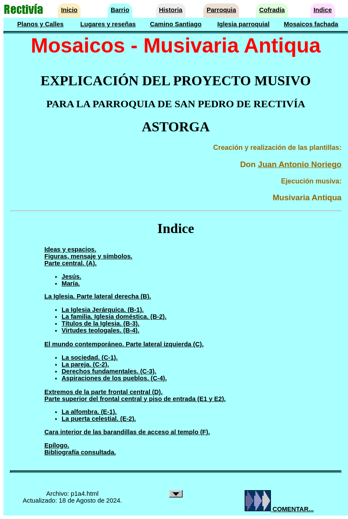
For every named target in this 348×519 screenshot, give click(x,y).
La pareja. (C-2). (85, 364)
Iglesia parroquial (243, 24)
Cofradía (272, 9)
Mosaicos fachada (311, 24)
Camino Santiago (176, 24)
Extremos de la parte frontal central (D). (103, 391)
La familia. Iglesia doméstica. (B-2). (114, 316)
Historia (171, 9)
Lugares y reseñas (108, 24)
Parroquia (221, 9)
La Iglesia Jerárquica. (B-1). (103, 309)
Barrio (120, 9)
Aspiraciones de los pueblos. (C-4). (114, 378)
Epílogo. (56, 445)
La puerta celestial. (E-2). (99, 418)
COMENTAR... (279, 509)
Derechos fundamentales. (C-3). (109, 371)
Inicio (69, 9)
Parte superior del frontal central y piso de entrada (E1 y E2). (135, 398)
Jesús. (71, 276)
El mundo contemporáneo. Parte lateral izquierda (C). (124, 344)
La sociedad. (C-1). (90, 357)
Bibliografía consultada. (80, 452)
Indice (323, 9)
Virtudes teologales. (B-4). (101, 330)
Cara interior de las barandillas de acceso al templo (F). (127, 432)
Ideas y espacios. (70, 249)
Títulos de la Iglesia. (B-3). (101, 323)
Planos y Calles (40, 24)
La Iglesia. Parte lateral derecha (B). (97, 296)
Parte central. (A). (70, 263)
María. (71, 283)
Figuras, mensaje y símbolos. (88, 256)
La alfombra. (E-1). (89, 411)
